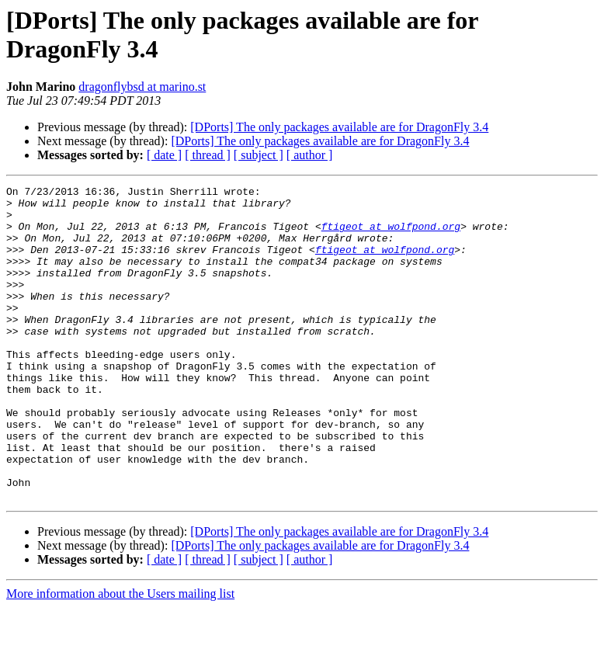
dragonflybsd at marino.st (142, 86)
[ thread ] (208, 154)
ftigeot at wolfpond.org (390, 235)
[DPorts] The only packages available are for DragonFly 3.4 (339, 127)
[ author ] (309, 154)
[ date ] (164, 154)
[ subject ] (258, 154)
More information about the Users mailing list (120, 656)
